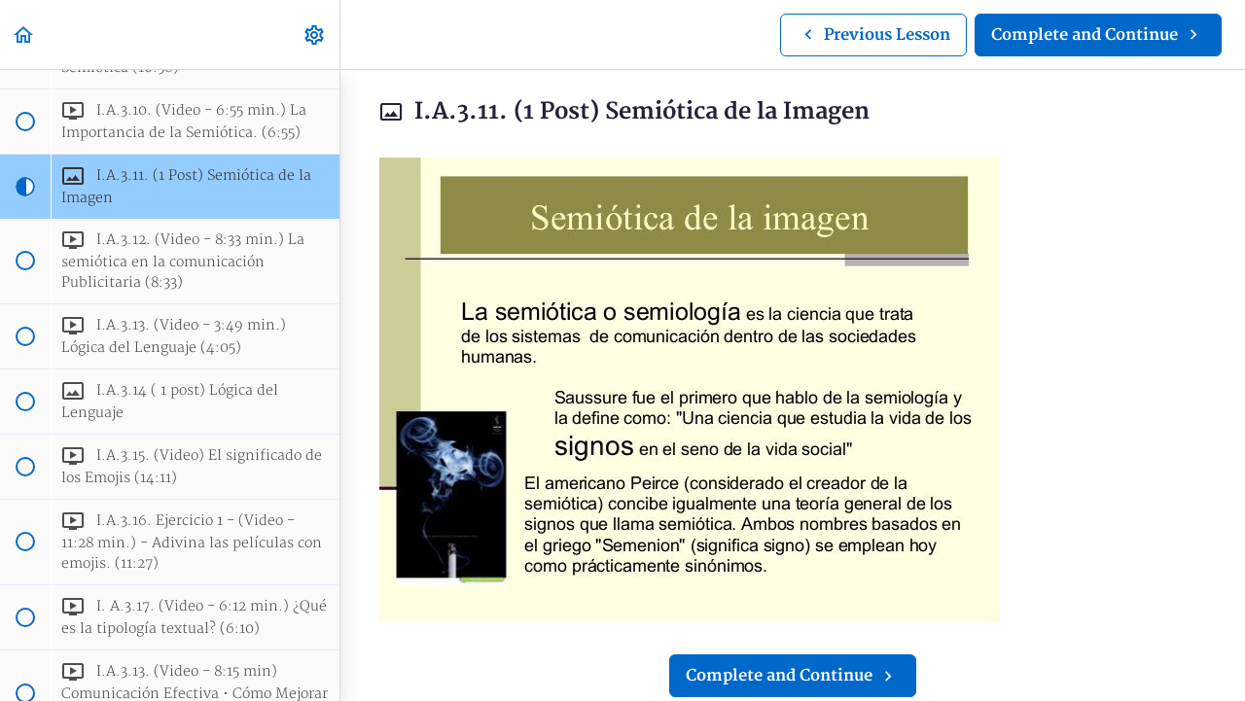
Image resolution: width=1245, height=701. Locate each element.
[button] (24, 34)
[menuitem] (315, 34)
